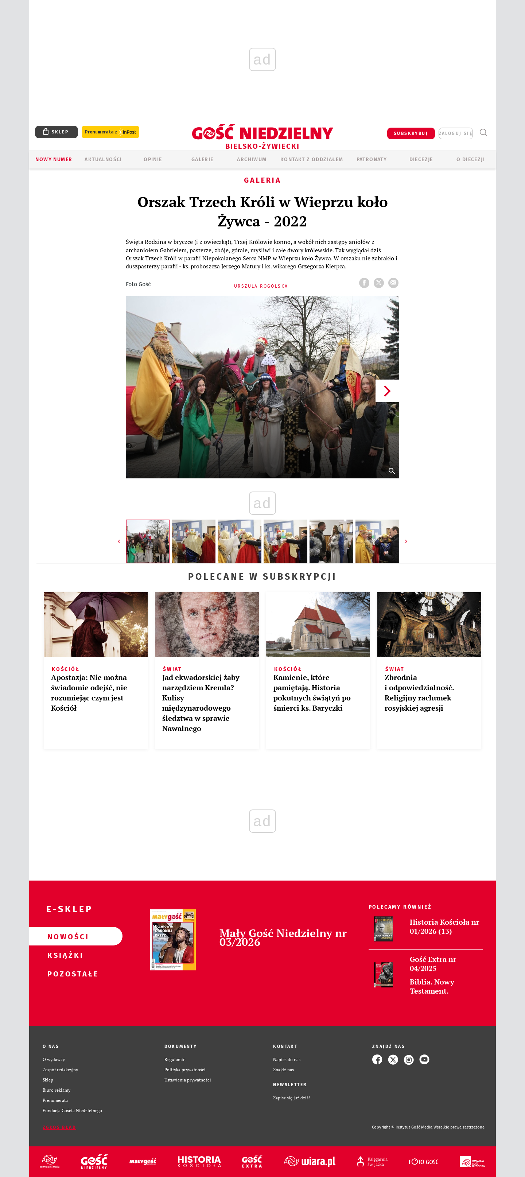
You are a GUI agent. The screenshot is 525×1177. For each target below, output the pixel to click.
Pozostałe (64, 974)
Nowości (64, 936)
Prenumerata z (110, 132)
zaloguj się (455, 133)
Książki (64, 955)
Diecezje (421, 159)
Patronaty (372, 159)
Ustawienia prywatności (187, 1080)
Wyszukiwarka (483, 132)
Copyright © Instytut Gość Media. (402, 1127)
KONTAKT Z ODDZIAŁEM (311, 159)
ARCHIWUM (252, 159)
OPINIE (153, 159)
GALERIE (202, 159)
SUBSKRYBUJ (411, 133)
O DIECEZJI (470, 159)
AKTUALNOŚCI (103, 159)
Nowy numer (53, 159)
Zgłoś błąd (59, 1127)
